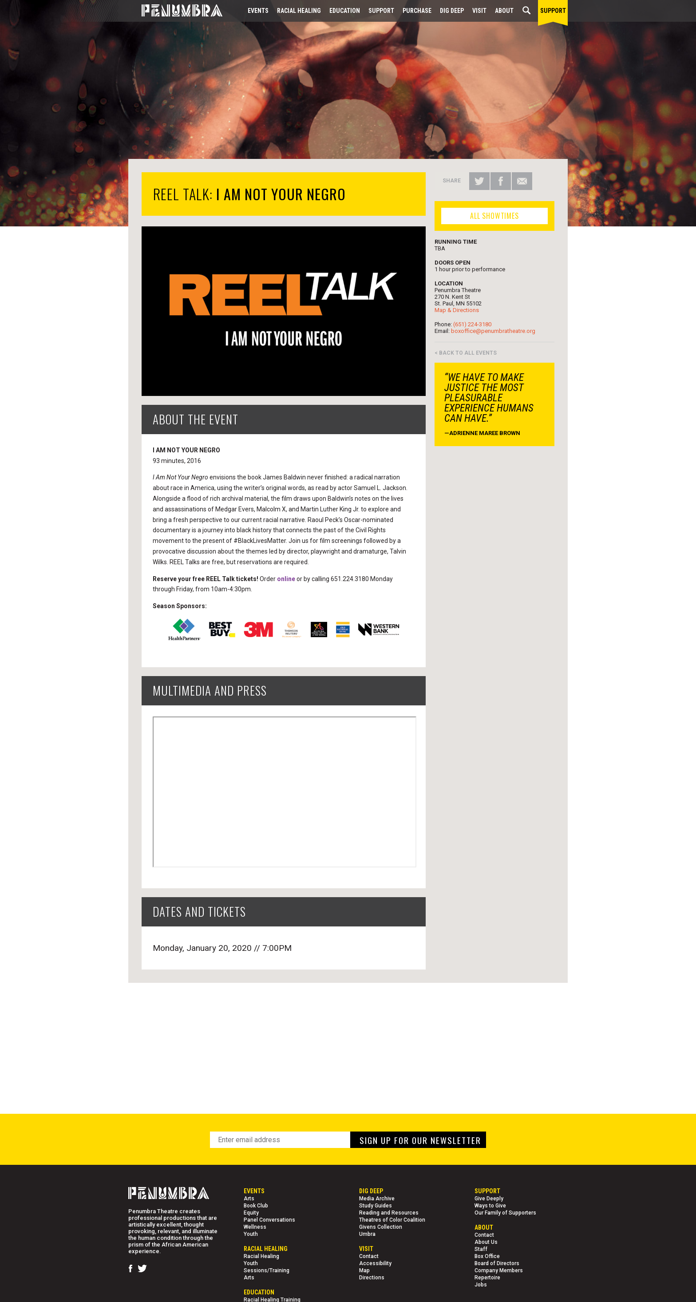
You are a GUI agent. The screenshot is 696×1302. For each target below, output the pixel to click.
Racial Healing (299, 10)
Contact (369, 1256)
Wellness (255, 1227)
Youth (251, 1234)
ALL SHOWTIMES (494, 215)
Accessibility (375, 1263)
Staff (481, 1249)
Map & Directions (457, 310)
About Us (486, 1242)
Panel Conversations (269, 1220)
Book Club (256, 1206)
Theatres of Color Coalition (392, 1220)
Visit (479, 10)
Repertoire (487, 1277)
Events (258, 10)
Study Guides (375, 1206)
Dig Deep (452, 10)
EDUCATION (344, 10)
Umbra (367, 1234)
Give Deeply (489, 1198)
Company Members (499, 1270)
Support (381, 10)
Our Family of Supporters (505, 1213)
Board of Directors (497, 1263)
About (504, 10)
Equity (251, 1213)
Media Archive (377, 1198)
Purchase (417, 10)
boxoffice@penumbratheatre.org (493, 331)
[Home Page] (175, 11)
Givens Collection (380, 1227)
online (286, 578)
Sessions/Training (266, 1270)
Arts (249, 1198)
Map (364, 1270)
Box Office (487, 1256)
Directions (371, 1277)
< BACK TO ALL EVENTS (466, 353)
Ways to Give (490, 1206)
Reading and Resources (389, 1213)
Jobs (481, 1285)
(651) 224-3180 (472, 324)
